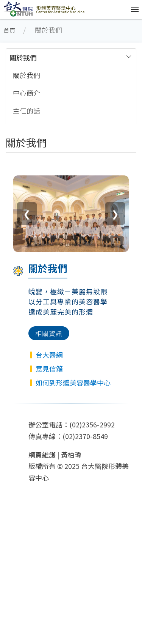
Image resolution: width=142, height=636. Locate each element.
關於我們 (23, 57)
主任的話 (26, 110)
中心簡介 (26, 93)
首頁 (9, 30)
